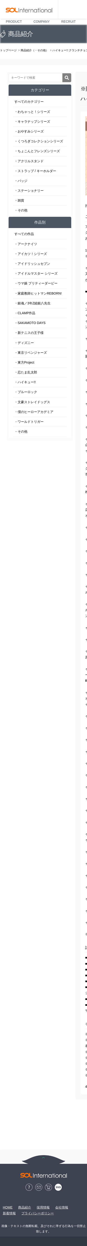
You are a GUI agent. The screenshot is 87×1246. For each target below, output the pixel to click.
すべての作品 (24, 234)
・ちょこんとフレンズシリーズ (37, 151)
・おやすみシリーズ (29, 131)
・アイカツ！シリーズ (30, 254)
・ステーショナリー (29, 190)
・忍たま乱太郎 (25, 372)
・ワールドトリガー (29, 422)
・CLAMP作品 (24, 313)
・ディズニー (24, 343)
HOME (8, 1207)
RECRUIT (68, 21)
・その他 (20, 210)
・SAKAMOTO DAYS (29, 323)
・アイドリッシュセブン (32, 263)
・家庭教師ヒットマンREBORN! (38, 293)
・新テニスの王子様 (29, 333)
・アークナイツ (25, 244)
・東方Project (24, 362)
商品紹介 (24, 1207)
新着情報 (9, 1213)
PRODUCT (14, 21)
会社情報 (61, 1207)
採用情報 (43, 1207)
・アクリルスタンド (29, 161)
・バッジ (20, 181)
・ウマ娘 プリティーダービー (36, 283)
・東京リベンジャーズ (30, 352)
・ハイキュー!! (25, 382)
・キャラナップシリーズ (32, 121)
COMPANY (41, 21)
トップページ (8, 50)
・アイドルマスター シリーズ (36, 273)
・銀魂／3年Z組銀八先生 (32, 303)
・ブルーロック (25, 392)
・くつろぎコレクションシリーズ (38, 141)
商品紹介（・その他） (34, 50)
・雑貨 (19, 200)
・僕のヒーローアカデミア (33, 412)
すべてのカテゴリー (29, 101)
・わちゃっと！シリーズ (32, 112)
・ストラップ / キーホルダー (35, 171)
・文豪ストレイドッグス (32, 402)
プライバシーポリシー (37, 1213)
